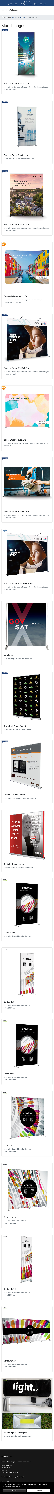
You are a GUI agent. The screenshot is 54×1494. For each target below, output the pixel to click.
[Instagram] (29, 2)
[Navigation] (3, 10)
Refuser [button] (14, 1491)
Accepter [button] (38, 1491)
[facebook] (24, 2)
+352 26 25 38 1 (14, 4)
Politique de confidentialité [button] (12, 1486)
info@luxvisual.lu (27, 4)
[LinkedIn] (26, 2)
